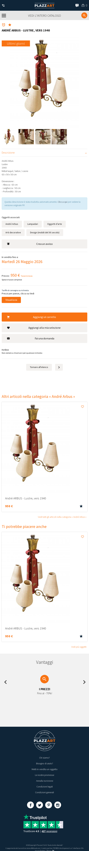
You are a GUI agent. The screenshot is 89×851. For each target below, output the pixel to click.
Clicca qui (63, 201)
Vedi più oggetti (78, 646)
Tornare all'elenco (39, 367)
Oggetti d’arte (54, 223)
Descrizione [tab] (8, 152)
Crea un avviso (30, 244)
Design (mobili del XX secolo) (44, 232)
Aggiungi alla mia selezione (34, 327)
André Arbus (11, 223)
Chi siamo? (44, 757)
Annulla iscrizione (44, 780)
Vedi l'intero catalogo (44, 16)
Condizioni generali (44, 792)
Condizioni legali (44, 786)
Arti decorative (13, 232)
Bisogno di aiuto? (44, 763)
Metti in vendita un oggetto (45, 769)
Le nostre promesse (44, 775)
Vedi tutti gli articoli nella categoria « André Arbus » (62, 516)
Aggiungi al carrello (31, 317)
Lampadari (32, 223)
